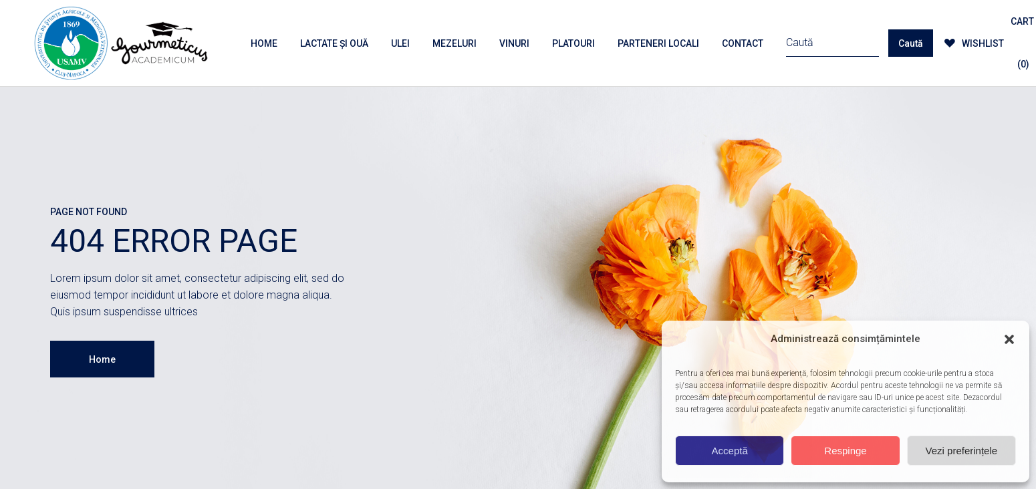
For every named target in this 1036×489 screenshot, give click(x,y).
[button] (1009, 339)
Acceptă (730, 450)
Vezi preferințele (962, 450)
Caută (910, 43)
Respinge (845, 450)
